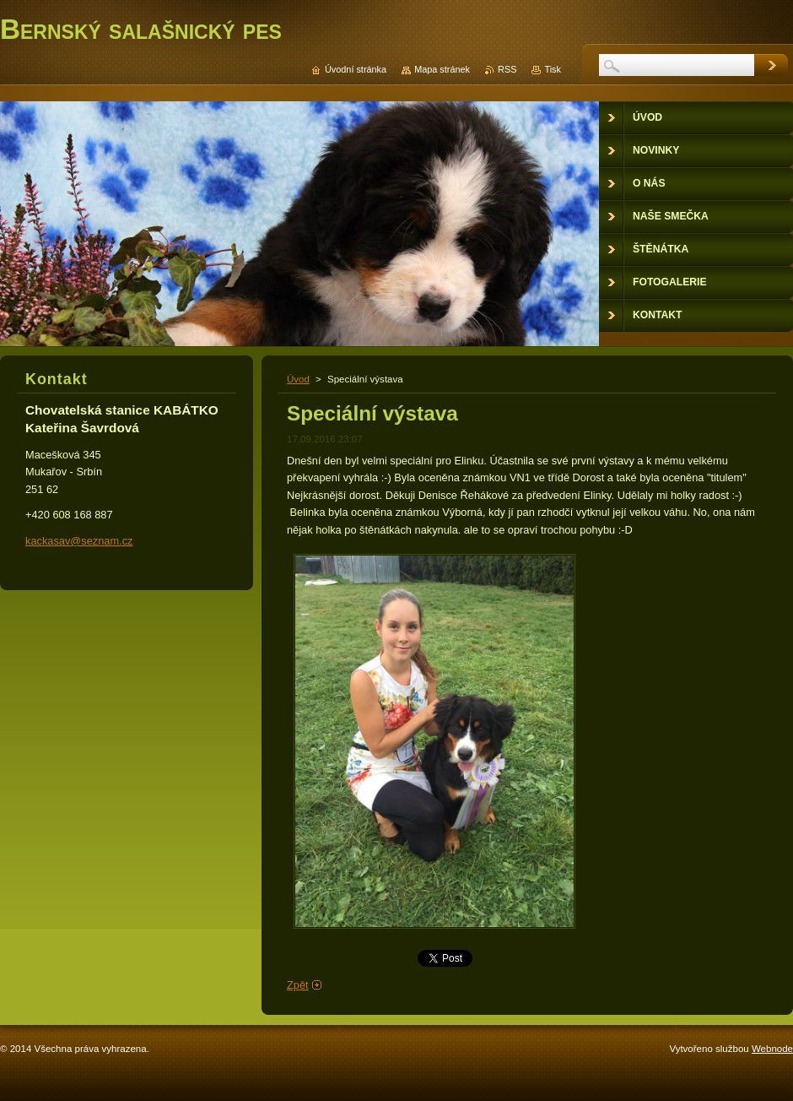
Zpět (298, 985)
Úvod (298, 379)
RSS (507, 69)
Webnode (772, 1049)
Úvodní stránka (355, 69)
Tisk (552, 69)
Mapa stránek (442, 69)
